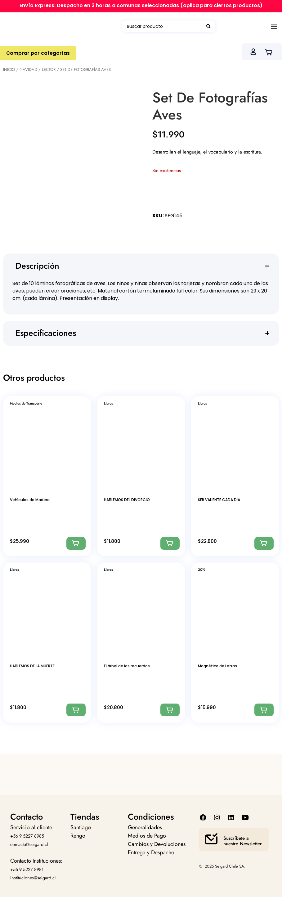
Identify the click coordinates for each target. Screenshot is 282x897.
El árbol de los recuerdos (127, 666)
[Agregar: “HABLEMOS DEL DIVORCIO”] (170, 543)
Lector (49, 69)
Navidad (28, 69)
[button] (274, 26)
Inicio (9, 69)
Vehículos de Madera (30, 499)
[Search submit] (208, 26)
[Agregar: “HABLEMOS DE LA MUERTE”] (76, 710)
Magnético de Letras (217, 666)
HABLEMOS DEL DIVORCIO (127, 499)
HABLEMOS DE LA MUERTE (32, 666)
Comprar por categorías (38, 53)
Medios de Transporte (26, 403)
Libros (108, 403)
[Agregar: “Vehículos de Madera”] (76, 543)
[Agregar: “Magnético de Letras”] (264, 710)
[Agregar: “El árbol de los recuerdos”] (170, 710)
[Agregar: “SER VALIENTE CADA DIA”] (264, 543)
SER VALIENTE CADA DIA (219, 499)
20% (201, 569)
